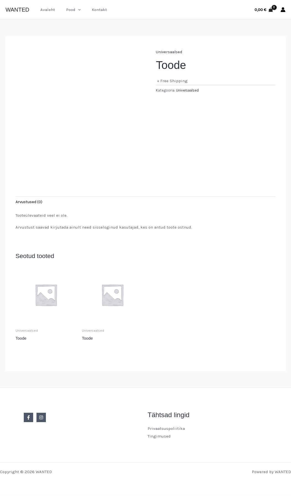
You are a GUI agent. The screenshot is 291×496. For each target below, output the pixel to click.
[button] (74, 9)
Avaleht (46, 9)
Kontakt (92, 9)
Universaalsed (169, 51)
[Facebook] (28, 418)
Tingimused (159, 436)
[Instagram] (41, 418)
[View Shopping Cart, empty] (263, 9)
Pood (69, 9)
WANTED (17, 10)
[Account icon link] (282, 9)
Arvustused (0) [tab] (29, 201)
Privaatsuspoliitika (166, 429)
